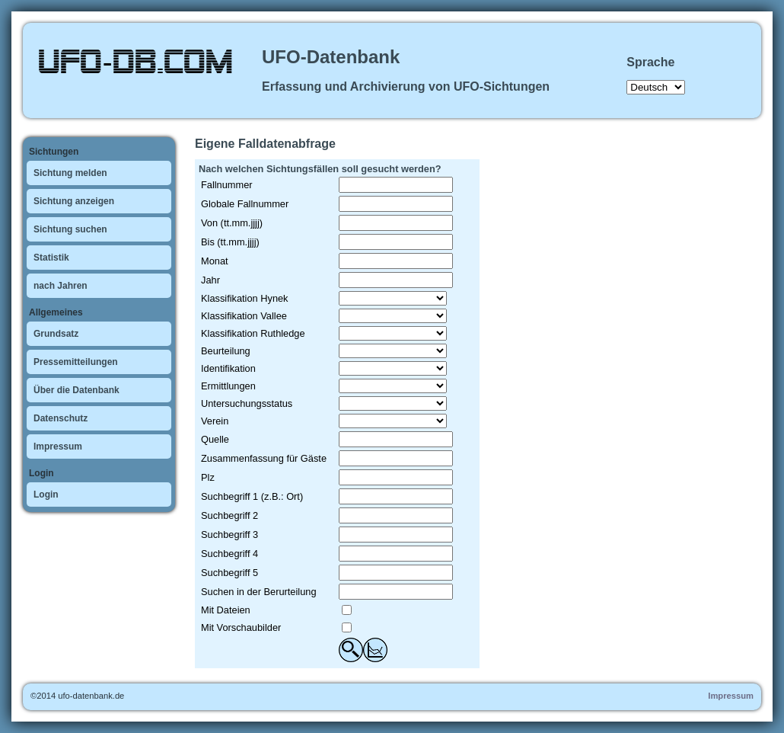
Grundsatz (55, 333)
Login (46, 494)
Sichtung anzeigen (73, 201)
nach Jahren (60, 285)
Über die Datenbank (76, 390)
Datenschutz (60, 418)
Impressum (57, 446)
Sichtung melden (70, 173)
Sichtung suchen (70, 229)
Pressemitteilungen (75, 362)
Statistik (51, 257)
